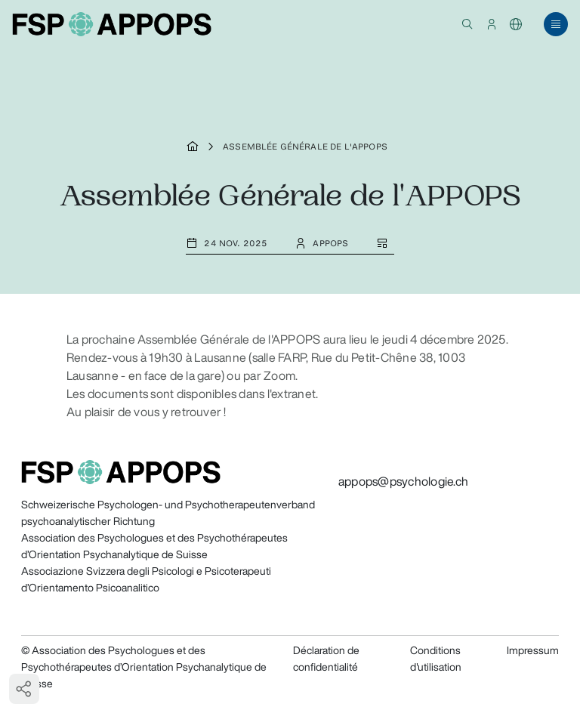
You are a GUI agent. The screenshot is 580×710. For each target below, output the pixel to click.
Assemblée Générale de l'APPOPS (305, 146)
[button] (467, 24)
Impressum (533, 650)
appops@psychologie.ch (403, 481)
